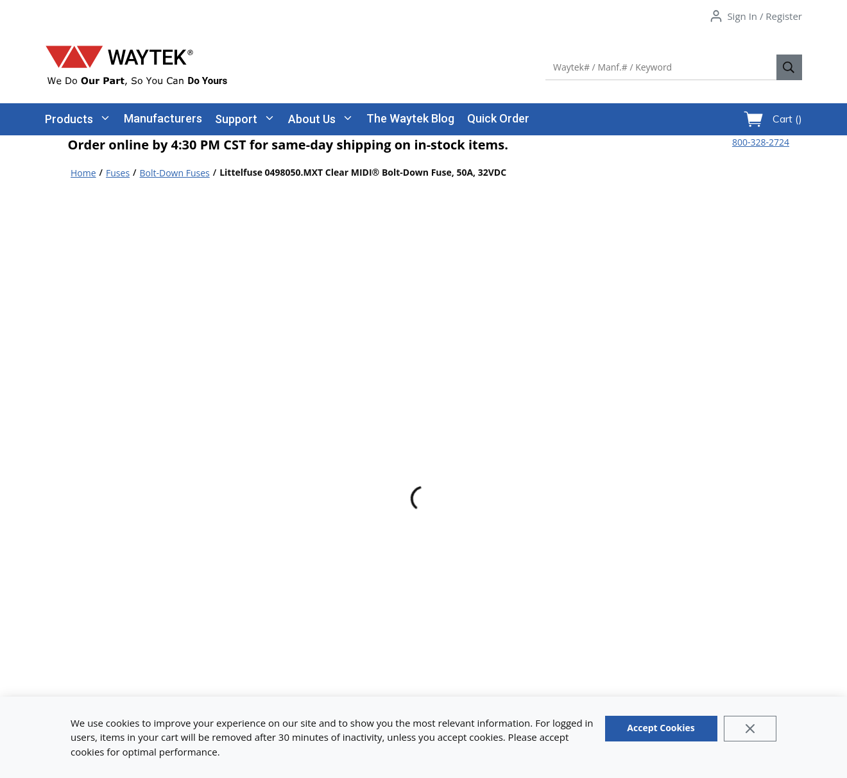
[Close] (750, 728)
